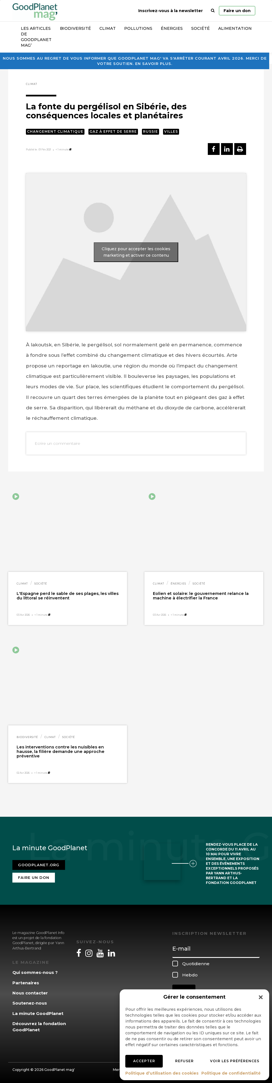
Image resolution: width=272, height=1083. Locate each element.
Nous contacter (30, 993)
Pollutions (138, 28)
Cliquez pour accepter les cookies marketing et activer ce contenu (136, 252)
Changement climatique (55, 131)
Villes (171, 131)
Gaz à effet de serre (113, 131)
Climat (107, 28)
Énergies (172, 28)
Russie (150, 131)
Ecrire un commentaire (57, 443)
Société (200, 28)
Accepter (144, 1061)
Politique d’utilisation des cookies (162, 1073)
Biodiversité (75, 28)
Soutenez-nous (29, 1003)
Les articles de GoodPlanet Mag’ (36, 37)
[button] (261, 997)
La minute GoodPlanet (37, 1013)
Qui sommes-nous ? (35, 972)
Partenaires (25, 982)
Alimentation (235, 28)
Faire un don (237, 10)
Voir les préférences (234, 1061)
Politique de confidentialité (231, 1073)
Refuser (184, 1061)
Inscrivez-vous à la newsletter (170, 10)
